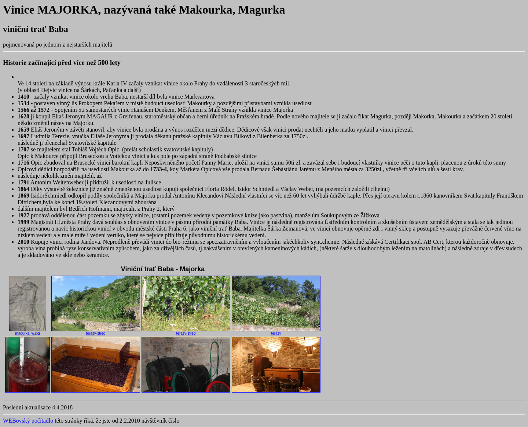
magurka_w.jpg (27, 331)
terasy (276, 331)
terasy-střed (95, 331)
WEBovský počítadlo (28, 420)
